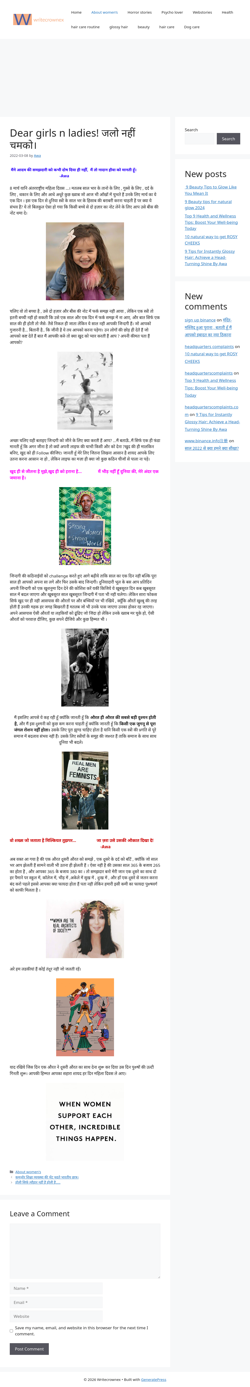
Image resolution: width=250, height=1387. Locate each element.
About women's (28, 1172)
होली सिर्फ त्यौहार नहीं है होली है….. (38, 1182)
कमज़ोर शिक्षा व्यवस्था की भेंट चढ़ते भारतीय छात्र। (47, 1177)
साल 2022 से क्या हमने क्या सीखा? (212, 448)
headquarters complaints (209, 346)
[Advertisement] (125, 75)
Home (76, 12)
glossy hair (118, 26)
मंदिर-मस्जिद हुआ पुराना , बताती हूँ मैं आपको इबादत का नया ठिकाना (208, 327)
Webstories (202, 12)
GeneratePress (153, 1379)
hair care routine (85, 26)
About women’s (104, 12)
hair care (167, 26)
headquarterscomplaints (209, 373)
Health (227, 12)
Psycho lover (172, 12)
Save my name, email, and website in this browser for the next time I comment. (81, 1331)
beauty (143, 26)
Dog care (191, 26)
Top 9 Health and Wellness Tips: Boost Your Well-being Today (211, 222)
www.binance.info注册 (206, 440)
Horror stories (140, 12)
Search (191, 129)
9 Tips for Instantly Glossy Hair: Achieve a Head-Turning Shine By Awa (210, 257)
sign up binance (200, 320)
